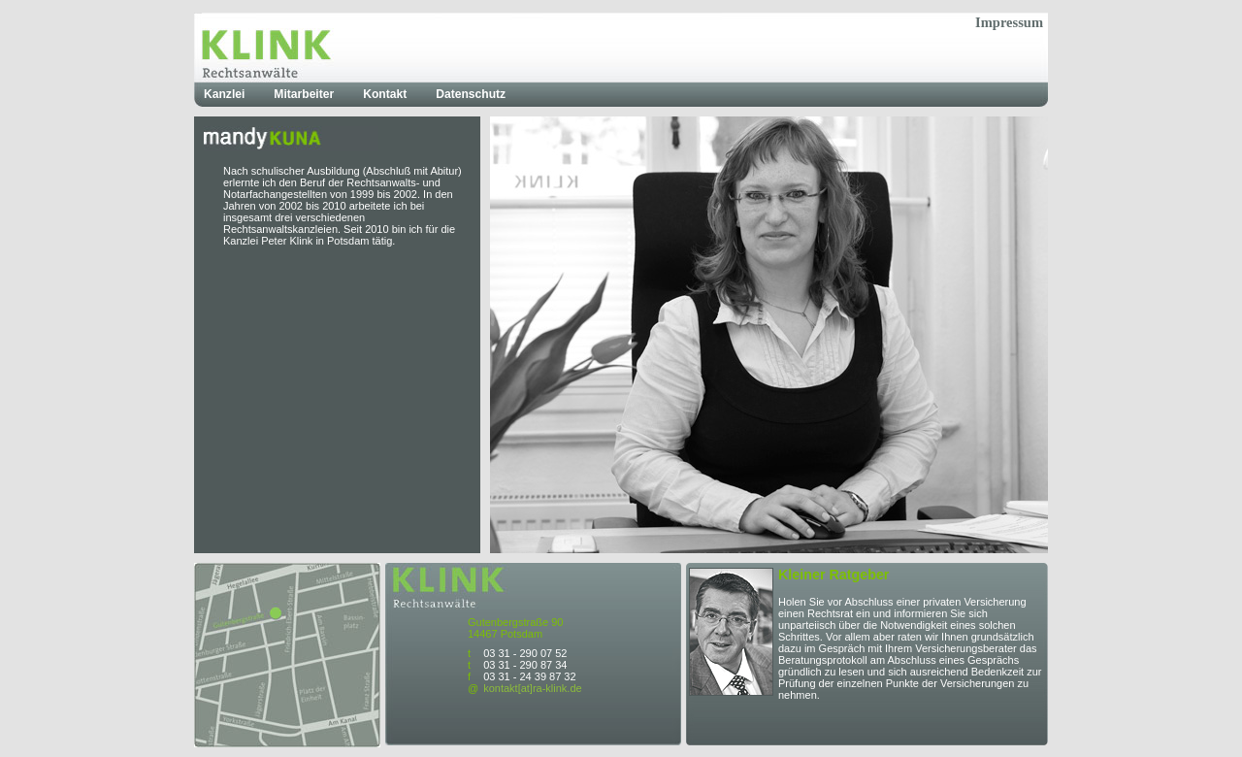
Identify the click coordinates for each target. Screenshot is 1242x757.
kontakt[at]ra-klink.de (532, 688)
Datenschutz (471, 94)
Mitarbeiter (304, 94)
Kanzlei (224, 94)
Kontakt (385, 94)
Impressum (1009, 22)
